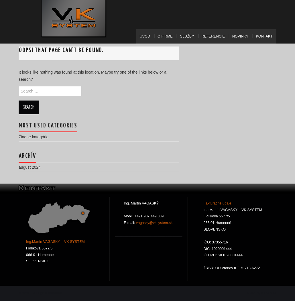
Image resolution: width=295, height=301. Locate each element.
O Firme (165, 36)
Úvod (145, 36)
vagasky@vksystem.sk (153, 223)
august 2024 (30, 167)
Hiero (251, 293)
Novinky (240, 36)
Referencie (213, 36)
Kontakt (264, 36)
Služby (187, 36)
